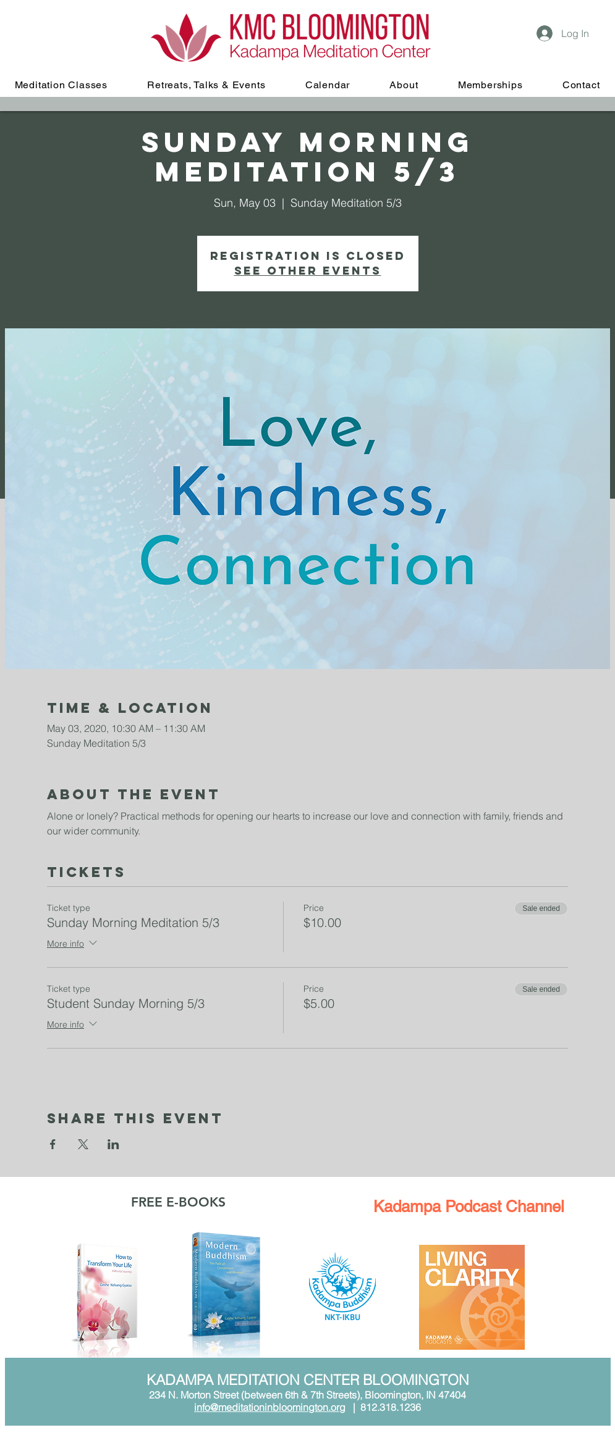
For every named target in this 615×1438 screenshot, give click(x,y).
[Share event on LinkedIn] (113, 1144)
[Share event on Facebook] (53, 1144)
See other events (307, 271)
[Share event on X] (83, 1144)
